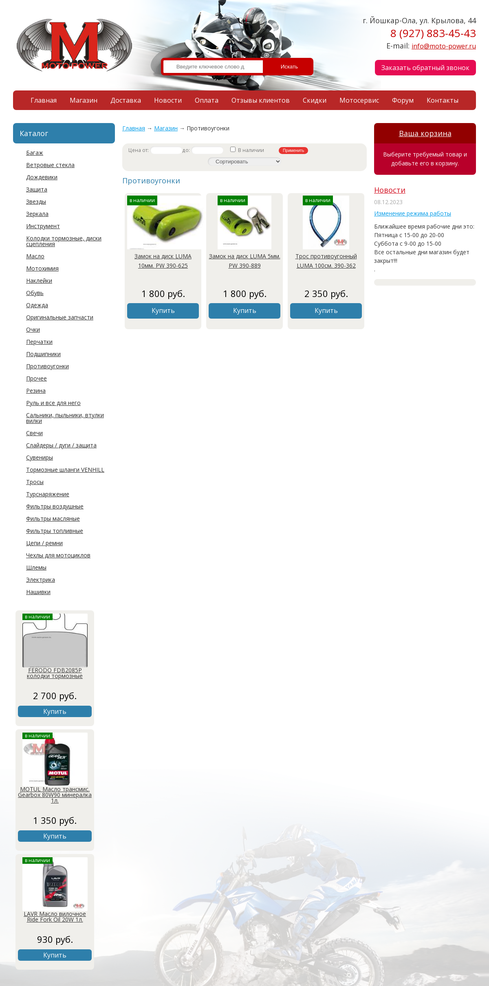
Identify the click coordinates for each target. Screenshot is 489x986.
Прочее (36, 378)
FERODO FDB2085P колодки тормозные (55, 673)
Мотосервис (359, 100)
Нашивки (38, 592)
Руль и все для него (53, 403)
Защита (36, 189)
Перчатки (39, 342)
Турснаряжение (47, 494)
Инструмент (43, 226)
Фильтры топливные (54, 531)
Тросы (35, 482)
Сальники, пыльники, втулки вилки (65, 418)
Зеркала (37, 214)
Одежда (37, 305)
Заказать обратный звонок (425, 67)
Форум (403, 100)
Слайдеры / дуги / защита (61, 445)
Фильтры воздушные (55, 506)
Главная (44, 100)
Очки (33, 329)
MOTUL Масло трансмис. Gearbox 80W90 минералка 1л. (55, 794)
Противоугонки (47, 366)
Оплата (206, 100)
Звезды (36, 201)
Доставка (125, 100)
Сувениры (39, 457)
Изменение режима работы (412, 213)
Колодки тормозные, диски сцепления (63, 241)
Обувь (35, 293)
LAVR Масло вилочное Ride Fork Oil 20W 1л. (55, 916)
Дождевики (41, 177)
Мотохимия (42, 268)
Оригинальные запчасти (59, 317)
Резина (36, 390)
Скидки (314, 100)
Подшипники (43, 354)
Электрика (40, 579)
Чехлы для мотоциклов (58, 555)
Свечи (34, 433)
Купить (54, 711)
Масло (35, 256)
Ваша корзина (425, 133)
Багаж (34, 152)
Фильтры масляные (53, 518)
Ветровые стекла (50, 165)
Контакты (442, 100)
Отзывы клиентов (260, 100)
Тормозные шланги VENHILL (65, 469)
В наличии (247, 150)
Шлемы (36, 567)
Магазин (83, 100)
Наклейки (39, 280)
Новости (168, 100)
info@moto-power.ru (444, 46)
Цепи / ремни (44, 543)
